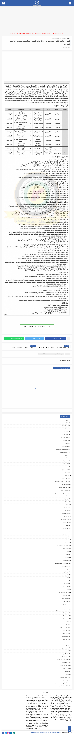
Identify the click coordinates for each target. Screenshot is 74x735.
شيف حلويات (65, 618)
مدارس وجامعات (65, 490)
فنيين (67, 525)
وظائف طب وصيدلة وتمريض (62, 481)
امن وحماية (66, 583)
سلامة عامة (66, 531)
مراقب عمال (66, 616)
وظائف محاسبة (65, 437)
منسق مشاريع (65, 581)
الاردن (68, 38)
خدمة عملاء (66, 440)
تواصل (67, 671)
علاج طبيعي (66, 654)
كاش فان (66, 651)
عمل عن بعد (66, 586)
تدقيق (67, 554)
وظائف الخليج (65, 434)
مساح (67, 624)
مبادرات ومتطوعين (64, 665)
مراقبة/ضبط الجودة (64, 487)
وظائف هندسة (42, 354)
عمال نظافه (66, 522)
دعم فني (67, 557)
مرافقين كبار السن (64, 677)
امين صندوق (66, 569)
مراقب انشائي (65, 639)
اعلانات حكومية (65, 446)
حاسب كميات (65, 642)
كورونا (67, 674)
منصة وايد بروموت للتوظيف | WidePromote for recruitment (45, 732)
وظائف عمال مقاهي (64, 686)
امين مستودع (65, 469)
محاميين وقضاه (65, 613)
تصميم (67, 472)
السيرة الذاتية (65, 426)
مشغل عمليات (65, 656)
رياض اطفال (66, 645)
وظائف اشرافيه (65, 496)
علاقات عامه (66, 560)
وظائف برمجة (65, 458)
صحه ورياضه (65, 636)
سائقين (67, 475)
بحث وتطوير (66, 601)
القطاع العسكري (65, 566)
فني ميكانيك (66, 528)
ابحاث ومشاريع (65, 519)
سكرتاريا (67, 455)
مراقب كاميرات (65, 680)
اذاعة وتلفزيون (65, 534)
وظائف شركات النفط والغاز (62, 683)
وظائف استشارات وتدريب (62, 545)
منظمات (67, 543)
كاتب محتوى (66, 548)
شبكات (67, 607)
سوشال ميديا (65, 502)
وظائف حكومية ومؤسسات (58, 38)
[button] (55, 338)
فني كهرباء (66, 540)
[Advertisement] (37, 19)
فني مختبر (66, 572)
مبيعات (67, 429)
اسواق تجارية (65, 484)
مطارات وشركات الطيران (63, 659)
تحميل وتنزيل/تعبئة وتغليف (62, 563)
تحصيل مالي (66, 604)
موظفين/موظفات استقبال (62, 499)
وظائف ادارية (66, 431)
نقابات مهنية (66, 578)
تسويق (67, 443)
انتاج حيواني (66, 668)
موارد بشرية (66, 467)
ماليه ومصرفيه (65, 575)
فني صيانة (66, 516)
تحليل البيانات (65, 633)
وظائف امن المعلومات (63, 592)
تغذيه (67, 589)
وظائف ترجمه (65, 630)
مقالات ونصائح (65, 598)
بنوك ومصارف (65, 513)
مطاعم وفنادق (65, 461)
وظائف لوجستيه (65, 505)
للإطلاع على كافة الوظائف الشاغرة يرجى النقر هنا (37, 326)
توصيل (67, 551)
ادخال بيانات (66, 464)
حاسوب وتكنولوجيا (64, 452)
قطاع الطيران (65, 648)
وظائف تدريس (65, 478)
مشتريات (66, 507)
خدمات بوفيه (66, 595)
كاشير (67, 537)
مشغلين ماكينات (64, 627)
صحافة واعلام (65, 662)
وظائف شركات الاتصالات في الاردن (60, 493)
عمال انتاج (66, 510)
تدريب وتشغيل (65, 621)
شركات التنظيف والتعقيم (62, 610)
